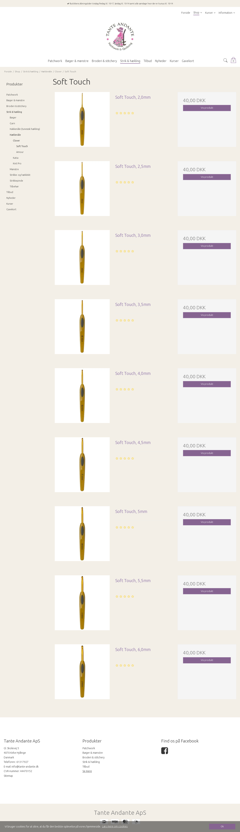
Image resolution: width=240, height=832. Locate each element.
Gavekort (11, 209)
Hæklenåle (15, 135)
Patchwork (12, 94)
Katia (15, 158)
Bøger (13, 117)
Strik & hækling (14, 112)
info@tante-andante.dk (25, 766)
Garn (12, 123)
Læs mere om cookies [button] (115, 826)
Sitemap (8, 775)
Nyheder (11, 198)
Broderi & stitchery (16, 106)
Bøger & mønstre (15, 100)
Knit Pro (17, 163)
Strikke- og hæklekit (20, 175)
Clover (16, 140)
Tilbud (9, 192)
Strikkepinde (16, 180)
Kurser (9, 204)
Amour (20, 152)
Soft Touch (22, 146)
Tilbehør (14, 186)
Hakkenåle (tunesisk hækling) (25, 129)
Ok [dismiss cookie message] (222, 826)
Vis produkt (207, 108)
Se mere (87, 771)
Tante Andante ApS (120, 812)
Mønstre (14, 169)
